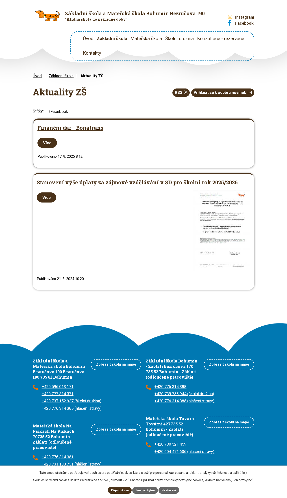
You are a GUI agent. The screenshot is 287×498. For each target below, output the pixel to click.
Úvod (88, 38)
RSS (179, 93)
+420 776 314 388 (170, 386)
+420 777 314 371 (58, 393)
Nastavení (169, 490)
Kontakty (92, 53)
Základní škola (112, 38)
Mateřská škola (146, 38)
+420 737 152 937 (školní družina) (71, 401)
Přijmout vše (119, 490)
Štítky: (38, 111)
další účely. (240, 472)
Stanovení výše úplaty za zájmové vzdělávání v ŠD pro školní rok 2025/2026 (137, 182)
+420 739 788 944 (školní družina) (184, 393)
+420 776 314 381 (58, 457)
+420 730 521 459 (170, 444)
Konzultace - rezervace (220, 38)
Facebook (59, 111)
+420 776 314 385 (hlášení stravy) (72, 408)
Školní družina (179, 38)
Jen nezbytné (145, 490)
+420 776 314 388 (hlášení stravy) (184, 401)
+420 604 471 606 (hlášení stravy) (184, 451)
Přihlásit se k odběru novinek (222, 93)
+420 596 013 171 (58, 386)
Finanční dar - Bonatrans (70, 127)
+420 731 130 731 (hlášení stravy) (72, 464)
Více (47, 142)
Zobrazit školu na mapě (116, 364)
